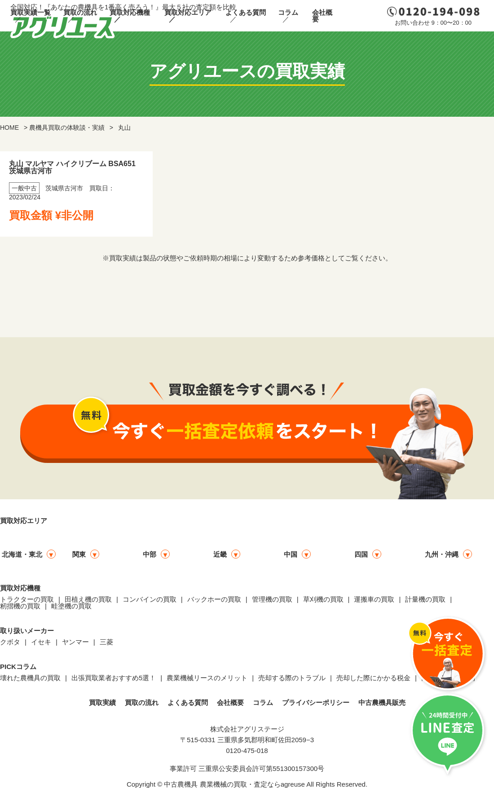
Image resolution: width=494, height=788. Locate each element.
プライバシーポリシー (315, 702)
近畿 (220, 554)
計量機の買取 (425, 599)
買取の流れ (80, 12)
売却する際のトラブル (292, 678)
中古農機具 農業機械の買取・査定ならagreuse (234, 784)
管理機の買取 (272, 599)
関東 (79, 554)
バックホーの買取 (214, 599)
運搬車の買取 (374, 599)
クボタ (10, 642)
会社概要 (322, 16)
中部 (149, 554)
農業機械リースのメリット (207, 678)
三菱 (106, 642)
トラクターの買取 (27, 599)
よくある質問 (245, 12)
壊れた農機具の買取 (30, 678)
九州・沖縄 (442, 554)
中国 (290, 554)
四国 (361, 554)
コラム (288, 12)
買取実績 (102, 702)
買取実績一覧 (30, 12)
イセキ (41, 642)
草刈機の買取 (323, 599)
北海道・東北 (22, 554)
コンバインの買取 (149, 599)
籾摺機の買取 (20, 606)
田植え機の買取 (88, 599)
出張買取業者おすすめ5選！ (113, 678)
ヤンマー (75, 642)
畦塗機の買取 (71, 606)
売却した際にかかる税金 (373, 678)
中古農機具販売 (382, 702)
